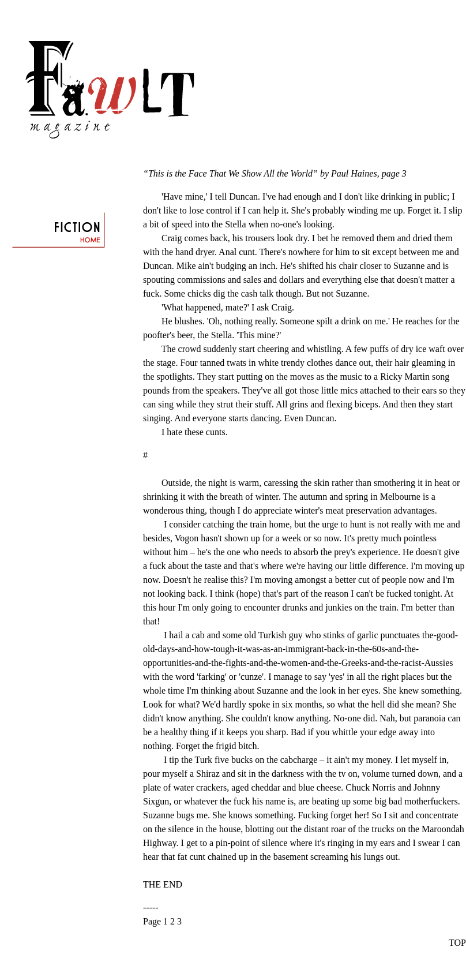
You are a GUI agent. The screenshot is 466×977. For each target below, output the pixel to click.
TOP (457, 943)
